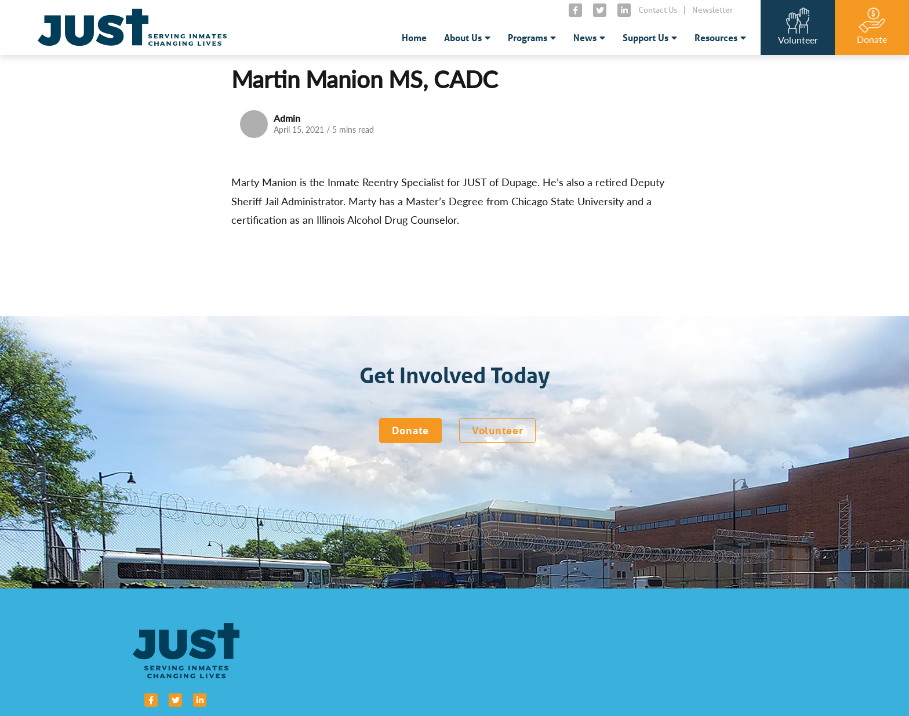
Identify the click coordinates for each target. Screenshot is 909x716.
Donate (410, 430)
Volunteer (497, 430)
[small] (575, 10)
